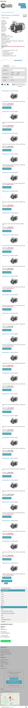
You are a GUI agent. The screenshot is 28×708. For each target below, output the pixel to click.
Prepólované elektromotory (8, 613)
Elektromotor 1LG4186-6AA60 (10, 154)
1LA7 (2, 592)
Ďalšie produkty (8, 580)
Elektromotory (14, 590)
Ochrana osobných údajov (6, 652)
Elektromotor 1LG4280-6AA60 (10, 563)
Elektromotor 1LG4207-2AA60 (10, 234)
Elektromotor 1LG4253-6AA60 (10, 480)
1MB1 (2, 617)
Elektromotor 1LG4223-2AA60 (10, 352)
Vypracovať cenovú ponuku (6, 654)
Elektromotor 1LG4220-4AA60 (10, 313)
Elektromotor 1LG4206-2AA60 (10, 191)
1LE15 (2, 600)
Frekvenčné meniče (14, 588)
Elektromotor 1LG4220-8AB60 (10, 334)
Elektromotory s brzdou (7, 611)
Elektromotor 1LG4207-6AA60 (10, 276)
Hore (3, 580)
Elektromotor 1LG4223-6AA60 (10, 393)
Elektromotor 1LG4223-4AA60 (10, 373)
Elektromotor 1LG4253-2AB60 (10, 437)
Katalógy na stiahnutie (5, 664)
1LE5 (2, 605)
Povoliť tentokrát (14, 678)
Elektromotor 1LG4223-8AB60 (10, 415)
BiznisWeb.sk (11, 707)
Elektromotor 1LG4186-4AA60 (10, 133)
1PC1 (2, 598)
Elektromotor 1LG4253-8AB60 (10, 502)
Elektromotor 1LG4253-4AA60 (10, 458)
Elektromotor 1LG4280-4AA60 (10, 541)
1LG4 (2, 607)
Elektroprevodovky (6, 619)
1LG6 (2, 609)
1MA (2, 615)
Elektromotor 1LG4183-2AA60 (10, 90)
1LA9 (2, 594)
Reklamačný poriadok (5, 651)
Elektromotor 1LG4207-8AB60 (10, 294)
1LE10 (2, 596)
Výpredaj (3, 621)
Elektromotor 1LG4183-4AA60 (10, 111)
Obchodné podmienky (5, 649)
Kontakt (2, 655)
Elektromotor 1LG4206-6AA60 (10, 213)
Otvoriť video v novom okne (14, 685)
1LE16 (2, 602)
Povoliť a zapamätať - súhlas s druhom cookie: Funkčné (14, 682)
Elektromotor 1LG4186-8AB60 (10, 172)
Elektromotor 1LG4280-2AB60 (10, 520)
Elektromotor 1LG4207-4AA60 (10, 255)
